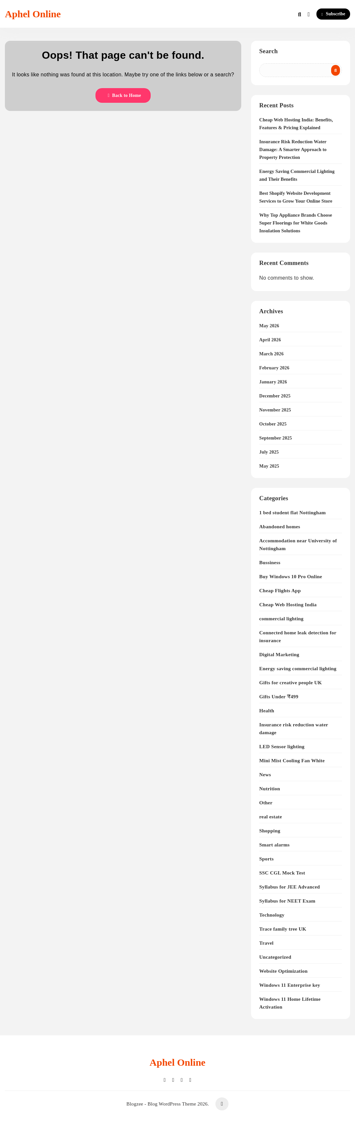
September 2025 (275, 438)
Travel (266, 943)
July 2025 (269, 452)
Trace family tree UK (282, 929)
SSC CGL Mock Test (282, 872)
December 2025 (275, 396)
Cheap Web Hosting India (288, 604)
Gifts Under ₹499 (278, 696)
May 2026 (269, 325)
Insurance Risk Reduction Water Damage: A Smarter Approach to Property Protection (293, 149)
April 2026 (270, 339)
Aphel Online (33, 13)
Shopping (269, 830)
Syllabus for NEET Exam (287, 901)
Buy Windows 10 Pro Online (290, 576)
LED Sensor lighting (281, 746)
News (265, 774)
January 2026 (273, 381)
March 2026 (271, 353)
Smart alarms (274, 844)
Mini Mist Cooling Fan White (292, 760)
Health (266, 710)
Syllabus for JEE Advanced (289, 887)
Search (268, 51)
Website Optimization (283, 971)
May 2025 (269, 466)
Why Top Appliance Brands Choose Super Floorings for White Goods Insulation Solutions (295, 222)
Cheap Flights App (280, 590)
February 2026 (274, 367)
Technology (271, 915)
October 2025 (273, 424)
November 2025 (275, 410)
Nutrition (269, 788)
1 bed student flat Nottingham (292, 512)
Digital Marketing (279, 654)
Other (265, 802)
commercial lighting (281, 618)
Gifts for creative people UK (290, 682)
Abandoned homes (279, 526)
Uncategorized (275, 957)
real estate (270, 816)
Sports (266, 858)
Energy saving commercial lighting (297, 668)
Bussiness (269, 562)
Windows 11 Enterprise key (289, 985)
